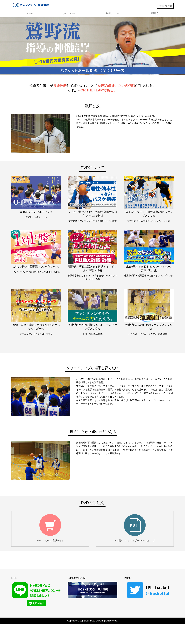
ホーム (29, 13)
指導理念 (154, 13)
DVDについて (113, 13)
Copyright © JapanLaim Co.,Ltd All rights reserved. (92, 621)
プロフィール (69, 13)
